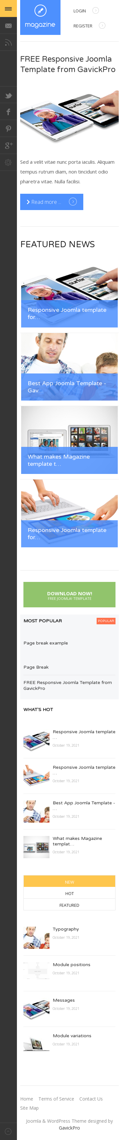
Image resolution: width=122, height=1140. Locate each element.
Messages (64, 1000)
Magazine (40, 17)
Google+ (8, 145)
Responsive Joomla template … (84, 734)
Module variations (72, 1036)
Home (26, 1099)
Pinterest (8, 128)
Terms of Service (56, 1099)
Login (86, 11)
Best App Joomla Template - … (84, 805)
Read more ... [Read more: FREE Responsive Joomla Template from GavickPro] (44, 201)
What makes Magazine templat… (77, 841)
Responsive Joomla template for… (67, 314)
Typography (66, 929)
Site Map (29, 1108)
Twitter (8, 94)
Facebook (8, 111)
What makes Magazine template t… (59, 460)
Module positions (71, 964)
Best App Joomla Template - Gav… (67, 387)
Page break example (45, 643)
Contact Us (91, 1099)
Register (89, 26)
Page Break (35, 667)
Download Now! (69, 595)
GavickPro (69, 1128)
